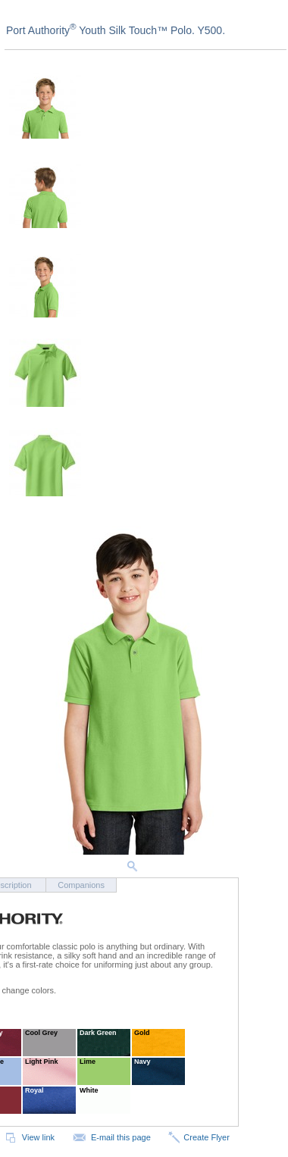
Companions (81, 885)
